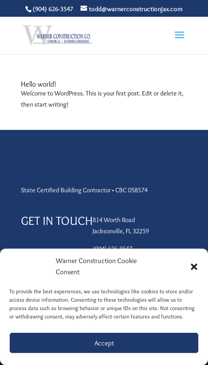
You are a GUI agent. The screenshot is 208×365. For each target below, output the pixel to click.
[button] (194, 266)
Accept (104, 343)
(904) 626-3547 (53, 9)
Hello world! (38, 84)
